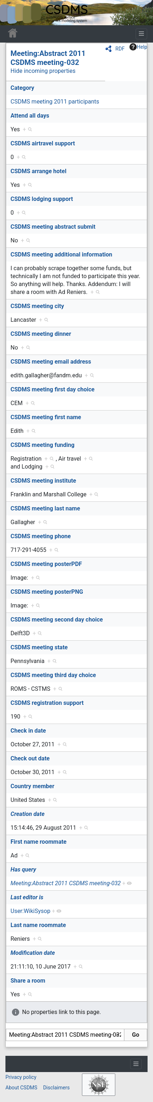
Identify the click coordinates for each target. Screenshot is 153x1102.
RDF (120, 49)
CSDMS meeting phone (41, 536)
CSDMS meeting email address (51, 361)
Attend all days (30, 115)
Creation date (28, 814)
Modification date (33, 952)
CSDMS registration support (47, 702)
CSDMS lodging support (42, 199)
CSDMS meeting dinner (41, 333)
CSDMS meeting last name (45, 508)
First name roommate (39, 841)
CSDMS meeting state (39, 647)
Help (138, 47)
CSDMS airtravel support (43, 143)
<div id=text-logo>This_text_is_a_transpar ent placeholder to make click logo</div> (11, 12)
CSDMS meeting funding (42, 445)
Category (22, 87)
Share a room (28, 980)
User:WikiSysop (30, 911)
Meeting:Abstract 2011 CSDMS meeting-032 (48, 58)
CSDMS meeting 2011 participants (55, 101)
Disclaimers (56, 1087)
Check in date (28, 730)
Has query (23, 869)
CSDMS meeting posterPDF (46, 564)
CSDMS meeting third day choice (53, 675)
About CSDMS (21, 1087)
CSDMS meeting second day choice (57, 619)
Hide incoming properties (43, 70)
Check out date (30, 758)
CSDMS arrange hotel (38, 171)
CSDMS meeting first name (46, 417)
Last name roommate (38, 925)
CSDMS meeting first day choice (53, 389)
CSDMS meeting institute (43, 480)
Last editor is (27, 897)
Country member (32, 786)
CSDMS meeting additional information (61, 254)
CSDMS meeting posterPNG (47, 591)
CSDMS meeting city (37, 306)
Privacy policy (20, 1077)
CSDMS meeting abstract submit (53, 226)
